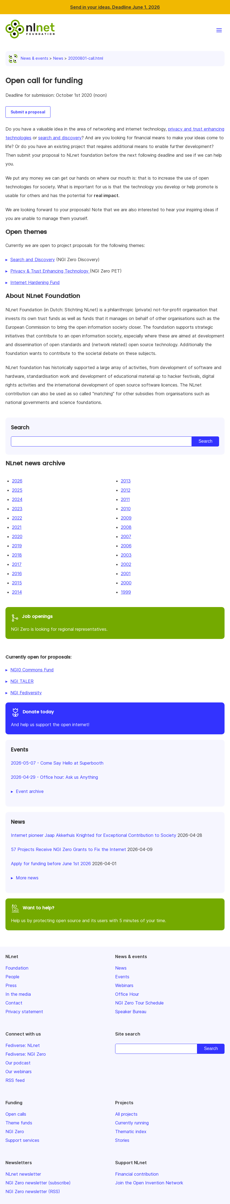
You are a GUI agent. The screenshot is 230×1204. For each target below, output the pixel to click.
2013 (126, 481)
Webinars (124, 985)
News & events (29, 58)
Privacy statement (24, 1011)
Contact (13, 1003)
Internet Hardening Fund (35, 282)
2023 (17, 508)
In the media (18, 994)
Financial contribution (137, 1174)
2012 (125, 490)
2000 (126, 583)
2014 (17, 592)
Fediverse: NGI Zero (25, 1054)
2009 (126, 518)
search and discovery (60, 137)
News (58, 58)
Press (11, 985)
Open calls (15, 1114)
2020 (17, 536)
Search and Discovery (32, 259)
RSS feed (15, 1080)
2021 (17, 527)
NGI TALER (22, 681)
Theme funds (18, 1122)
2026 (17, 481)
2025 (17, 490)
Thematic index (131, 1131)
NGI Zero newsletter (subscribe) (38, 1182)
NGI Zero (14, 1131)
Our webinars (18, 1071)
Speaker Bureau (130, 1011)
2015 (17, 583)
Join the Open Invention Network (149, 1182)
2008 (126, 527)
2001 (126, 573)
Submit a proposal (28, 112)
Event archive (30, 791)
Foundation (16, 968)
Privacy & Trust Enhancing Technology (50, 271)
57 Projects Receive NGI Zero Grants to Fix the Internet (68, 849)
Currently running (132, 1122)
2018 (17, 555)
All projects (126, 1114)
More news (27, 877)
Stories (122, 1140)
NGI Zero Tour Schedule (139, 1003)
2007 (126, 536)
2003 (126, 555)
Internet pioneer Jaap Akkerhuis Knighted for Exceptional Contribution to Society (93, 835)
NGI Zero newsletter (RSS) (32, 1191)
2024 (17, 499)
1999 (126, 592)
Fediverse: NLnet (22, 1045)
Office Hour (127, 994)
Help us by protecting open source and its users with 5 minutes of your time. (115, 913)
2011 (125, 499)
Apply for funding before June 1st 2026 (51, 863)
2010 (126, 508)
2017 (17, 564)
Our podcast (18, 1063)
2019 (17, 545)
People (12, 976)
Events (122, 976)
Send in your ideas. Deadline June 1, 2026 (115, 7)
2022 (17, 518)
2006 (126, 545)
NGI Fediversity (26, 692)
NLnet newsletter (23, 1174)
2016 (17, 573)
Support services (22, 1140)
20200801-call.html (85, 58)
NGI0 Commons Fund (32, 669)
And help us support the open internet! (115, 717)
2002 (126, 564)
